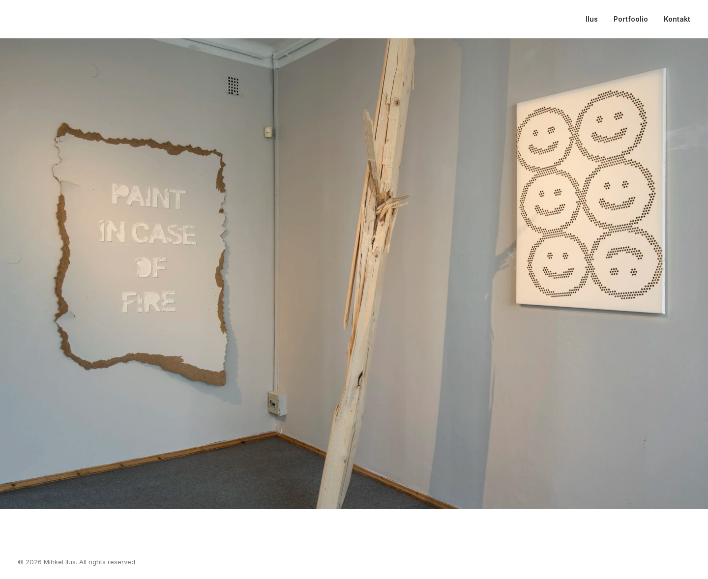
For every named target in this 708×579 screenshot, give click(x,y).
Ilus (592, 19)
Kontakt (677, 19)
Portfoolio (631, 19)
